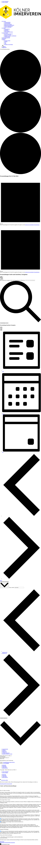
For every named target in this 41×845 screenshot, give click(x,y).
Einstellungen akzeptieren (4, 842)
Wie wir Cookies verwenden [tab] (5, 790)
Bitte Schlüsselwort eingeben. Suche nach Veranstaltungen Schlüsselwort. (12, 280)
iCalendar (3, 750)
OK (11, 783)
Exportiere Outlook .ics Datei (7, 753)
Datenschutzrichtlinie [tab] (3, 837)
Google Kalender (5, 749)
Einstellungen (2, 783)
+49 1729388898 (6, 763)
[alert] (20, 201)
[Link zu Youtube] (5, 2)
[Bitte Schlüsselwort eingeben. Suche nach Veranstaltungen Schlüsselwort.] (30, 280)
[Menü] (4, 47)
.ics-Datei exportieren (6, 752)
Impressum (4, 765)
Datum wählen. (12, 587)
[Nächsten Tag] (21, 578)
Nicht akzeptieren (8, 783)
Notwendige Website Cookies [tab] (5, 799)
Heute (1, 580)
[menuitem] (21, 24)
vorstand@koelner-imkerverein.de (9, 762)
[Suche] (4, 46)
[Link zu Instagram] (5, 1)
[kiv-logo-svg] (20, 19)
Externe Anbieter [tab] (3, 822)
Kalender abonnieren (3, 718)
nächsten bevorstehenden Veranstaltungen (32, 224)
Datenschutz (4, 766)
